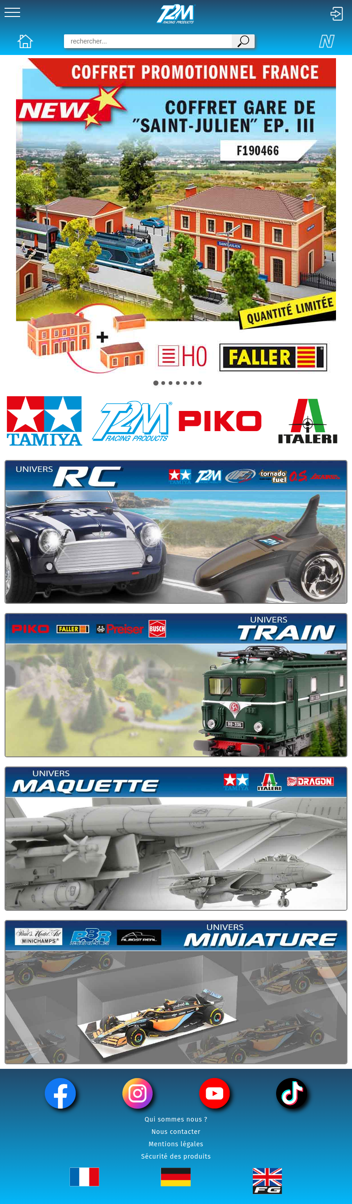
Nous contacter (176, 1132)
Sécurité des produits (176, 1156)
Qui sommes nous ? (176, 1119)
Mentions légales (176, 1144)
